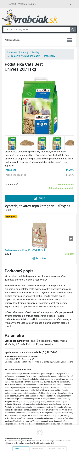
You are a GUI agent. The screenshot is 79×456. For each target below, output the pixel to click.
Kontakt (12, 4)
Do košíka (39, 258)
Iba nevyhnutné (38, 449)
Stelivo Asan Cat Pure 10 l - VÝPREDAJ (25, 250)
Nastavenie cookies (56, 449)
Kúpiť (39, 198)
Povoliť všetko (21, 449)
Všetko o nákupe (27, 4)
